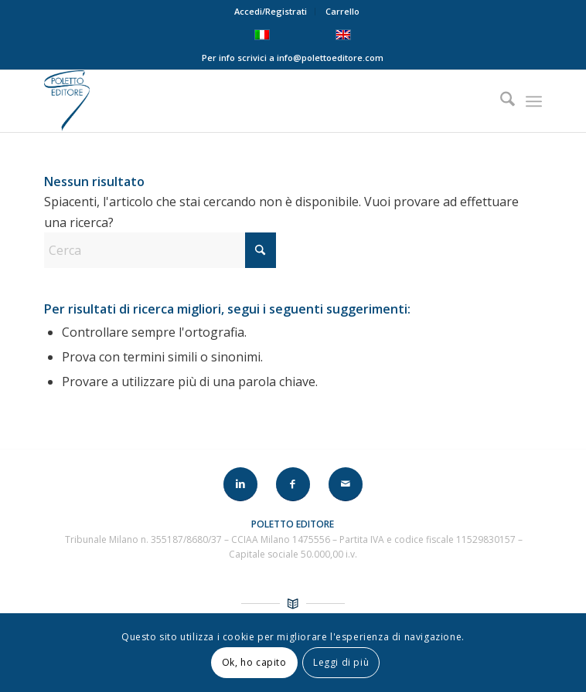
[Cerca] (500, 101)
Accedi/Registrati (270, 11)
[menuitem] (271, 11)
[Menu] (534, 101)
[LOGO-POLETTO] (243, 101)
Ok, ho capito (254, 662)
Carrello (342, 11)
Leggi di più (341, 662)
